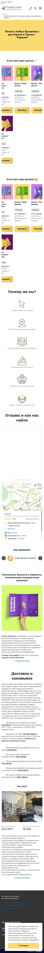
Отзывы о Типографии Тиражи (21, 479)
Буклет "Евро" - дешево (21, 203)
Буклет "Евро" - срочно (21, 85)
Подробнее (34, 940)
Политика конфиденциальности (14, 902)
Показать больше (22, 661)
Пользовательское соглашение (14, 905)
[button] (35, 8)
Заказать (22, 110)
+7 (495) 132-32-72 (11, 922)
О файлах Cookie (8, 908)
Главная (5, 14)
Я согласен (23, 946)
